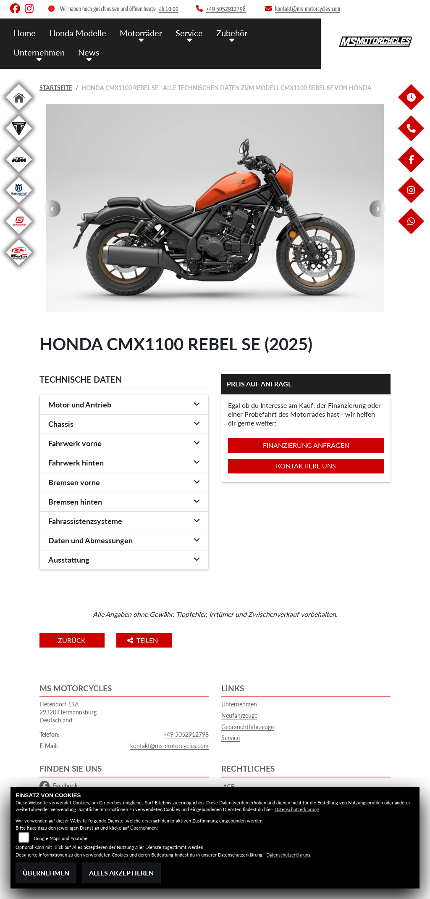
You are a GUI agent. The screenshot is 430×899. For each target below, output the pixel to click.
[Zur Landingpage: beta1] (19, 267)
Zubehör (225, 32)
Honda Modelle (76, 32)
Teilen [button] (148, 640)
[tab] (124, 405)
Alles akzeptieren (121, 873)
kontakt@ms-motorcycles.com (169, 745)
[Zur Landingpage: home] (19, 112)
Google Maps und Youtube (60, 838)
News (86, 51)
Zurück (74, 640)
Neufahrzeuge (239, 715)
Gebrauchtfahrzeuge (247, 726)
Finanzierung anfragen (306, 445)
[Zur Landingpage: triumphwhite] (19, 143)
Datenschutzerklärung (297, 809)
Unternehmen (38, 51)
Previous (52, 208)
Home (24, 32)
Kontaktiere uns (306, 466)
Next (378, 208)
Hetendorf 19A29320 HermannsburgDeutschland (68, 712)
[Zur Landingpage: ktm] (19, 174)
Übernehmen (46, 873)
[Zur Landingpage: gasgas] (19, 236)
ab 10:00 (168, 9)
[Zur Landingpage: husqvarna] (19, 205)
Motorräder (137, 32)
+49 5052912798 (186, 734)
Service (184, 32)
